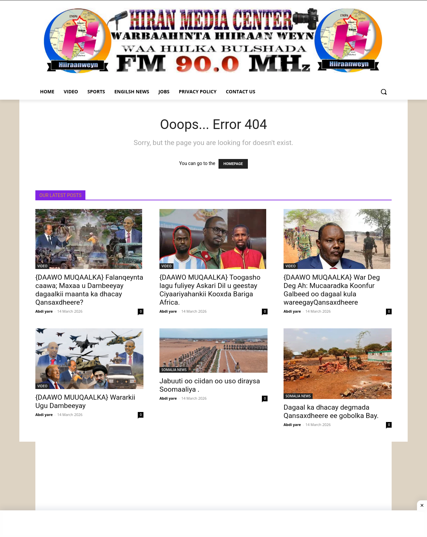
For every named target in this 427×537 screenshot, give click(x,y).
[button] (384, 92)
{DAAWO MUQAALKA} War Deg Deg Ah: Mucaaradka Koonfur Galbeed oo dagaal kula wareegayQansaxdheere (332, 289)
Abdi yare (44, 311)
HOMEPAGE (233, 164)
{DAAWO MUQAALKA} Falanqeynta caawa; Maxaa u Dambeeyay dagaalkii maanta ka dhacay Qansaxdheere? (89, 289)
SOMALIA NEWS (173, 369)
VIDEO (42, 266)
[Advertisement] (213, 488)
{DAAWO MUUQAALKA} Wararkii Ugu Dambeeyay (85, 401)
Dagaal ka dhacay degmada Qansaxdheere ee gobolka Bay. (331, 411)
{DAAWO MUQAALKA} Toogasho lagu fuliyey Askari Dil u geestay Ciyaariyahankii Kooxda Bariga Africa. (210, 289)
